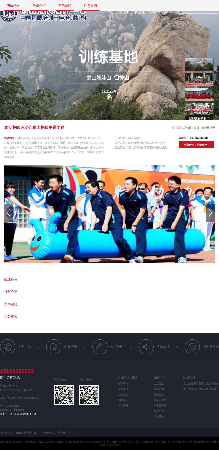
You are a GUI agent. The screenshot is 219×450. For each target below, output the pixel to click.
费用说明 (64, 6)
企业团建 (159, 383)
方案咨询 (15, 346)
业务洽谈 (61, 346)
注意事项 (90, 6)
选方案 (124, 12)
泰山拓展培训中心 (26, 432)
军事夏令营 (160, 405)
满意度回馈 (202, 346)
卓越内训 (159, 388)
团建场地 (189, 377)
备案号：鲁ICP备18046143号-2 (18, 413)
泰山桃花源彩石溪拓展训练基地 (201, 383)
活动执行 (154, 346)
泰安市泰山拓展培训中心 (58, 432)
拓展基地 (159, 416)
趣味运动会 (208, 127)
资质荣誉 (123, 399)
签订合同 (107, 346)
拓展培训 (160, 377)
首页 (110, 12)
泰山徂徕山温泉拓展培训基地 (199, 388)
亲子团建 (159, 410)
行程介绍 (39, 6)
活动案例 (123, 405)
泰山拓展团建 (127, 377)
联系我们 (123, 388)
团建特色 (13, 6)
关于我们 (123, 383)
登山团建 (159, 394)
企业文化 (123, 394)
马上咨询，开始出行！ (196, 144)
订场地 (140, 12)
